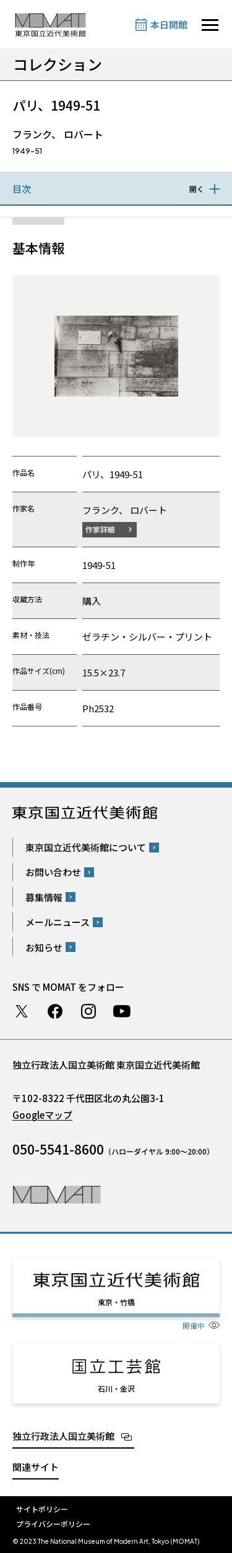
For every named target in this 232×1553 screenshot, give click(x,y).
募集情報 (43, 897)
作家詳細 (100, 529)
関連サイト (35, 1466)
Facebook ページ (55, 1011)
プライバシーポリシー (53, 1523)
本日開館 (168, 24)
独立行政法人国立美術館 (63, 1435)
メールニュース (57, 921)
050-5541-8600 (58, 1149)
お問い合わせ (53, 871)
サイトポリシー (42, 1509)
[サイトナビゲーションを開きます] (210, 25)
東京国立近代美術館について (85, 847)
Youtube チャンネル (122, 1011)
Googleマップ (42, 1114)
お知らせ (43, 947)
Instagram (88, 1011)
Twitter (21, 1011)
